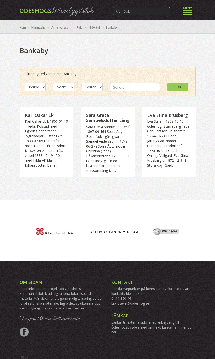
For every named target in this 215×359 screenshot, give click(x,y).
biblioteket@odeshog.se (130, 303)
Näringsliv (38, 27)
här (82, 308)
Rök (79, 27)
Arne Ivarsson (60, 27)
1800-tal (94, 27)
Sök (177, 87)
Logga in (25, 357)
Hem (23, 27)
